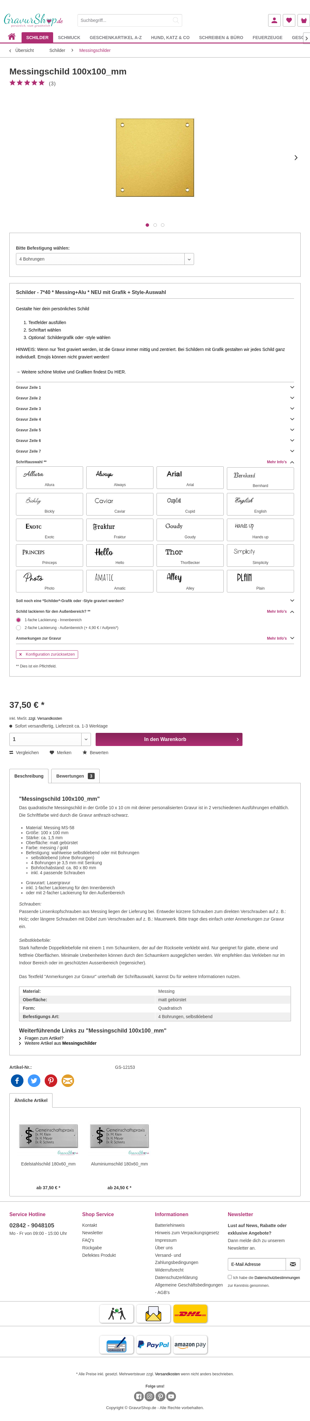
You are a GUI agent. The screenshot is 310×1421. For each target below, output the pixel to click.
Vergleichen (24, 752)
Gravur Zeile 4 (155, 419)
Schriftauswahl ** (155, 462)
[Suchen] (176, 20)
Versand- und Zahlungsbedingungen (176, 1259)
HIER (119, 371)
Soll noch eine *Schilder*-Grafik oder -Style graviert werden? (155, 601)
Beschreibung (28, 776)
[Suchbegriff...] (130, 20)
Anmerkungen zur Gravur (155, 638)
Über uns (164, 1247)
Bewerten (95, 752)
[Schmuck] (69, 37)
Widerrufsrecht (169, 1269)
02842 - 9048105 (31, 1225)
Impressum (166, 1240)
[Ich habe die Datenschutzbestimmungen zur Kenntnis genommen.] (230, 1277)
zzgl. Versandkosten (45, 718)
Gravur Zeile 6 (155, 440)
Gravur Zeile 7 (155, 451)
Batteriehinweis (170, 1225)
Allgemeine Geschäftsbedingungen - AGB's (189, 1288)
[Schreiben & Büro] (221, 37)
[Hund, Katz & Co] (170, 37)
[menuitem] (130, 19)
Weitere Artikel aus (58, 1043)
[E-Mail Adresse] (257, 1264)
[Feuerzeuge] (267, 37)
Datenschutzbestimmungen (277, 1278)
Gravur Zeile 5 (155, 430)
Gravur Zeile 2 (155, 398)
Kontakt (89, 1225)
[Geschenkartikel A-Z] (115, 37)
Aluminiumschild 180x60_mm (119, 1163)
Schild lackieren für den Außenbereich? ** (155, 611)
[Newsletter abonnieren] (293, 1264)
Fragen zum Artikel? (41, 1038)
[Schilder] (37, 37)
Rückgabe (92, 1247)
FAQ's (88, 1240)
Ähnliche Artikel (31, 1100)
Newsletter (92, 1232)
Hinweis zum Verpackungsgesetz (187, 1232)
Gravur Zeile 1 (155, 387)
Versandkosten (167, 1374)
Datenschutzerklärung (176, 1277)
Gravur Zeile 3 (155, 409)
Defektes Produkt (99, 1255)
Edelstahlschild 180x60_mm (48, 1163)
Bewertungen (75, 776)
